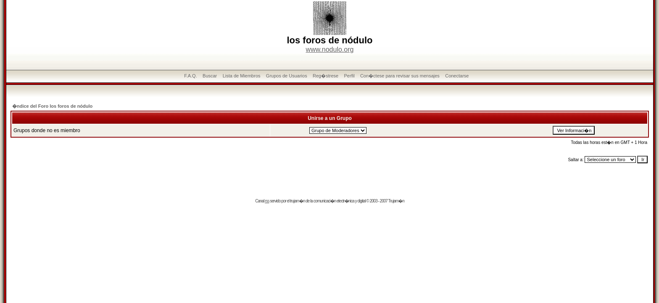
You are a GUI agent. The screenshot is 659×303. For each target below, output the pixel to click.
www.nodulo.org (330, 49)
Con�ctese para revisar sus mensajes (400, 75)
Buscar (210, 75)
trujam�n (297, 201)
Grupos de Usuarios (286, 75)
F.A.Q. (190, 75)
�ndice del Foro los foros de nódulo (52, 106)
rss (267, 201)
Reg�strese (325, 75)
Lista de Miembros (242, 75)
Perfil (349, 75)
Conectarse (457, 75)
